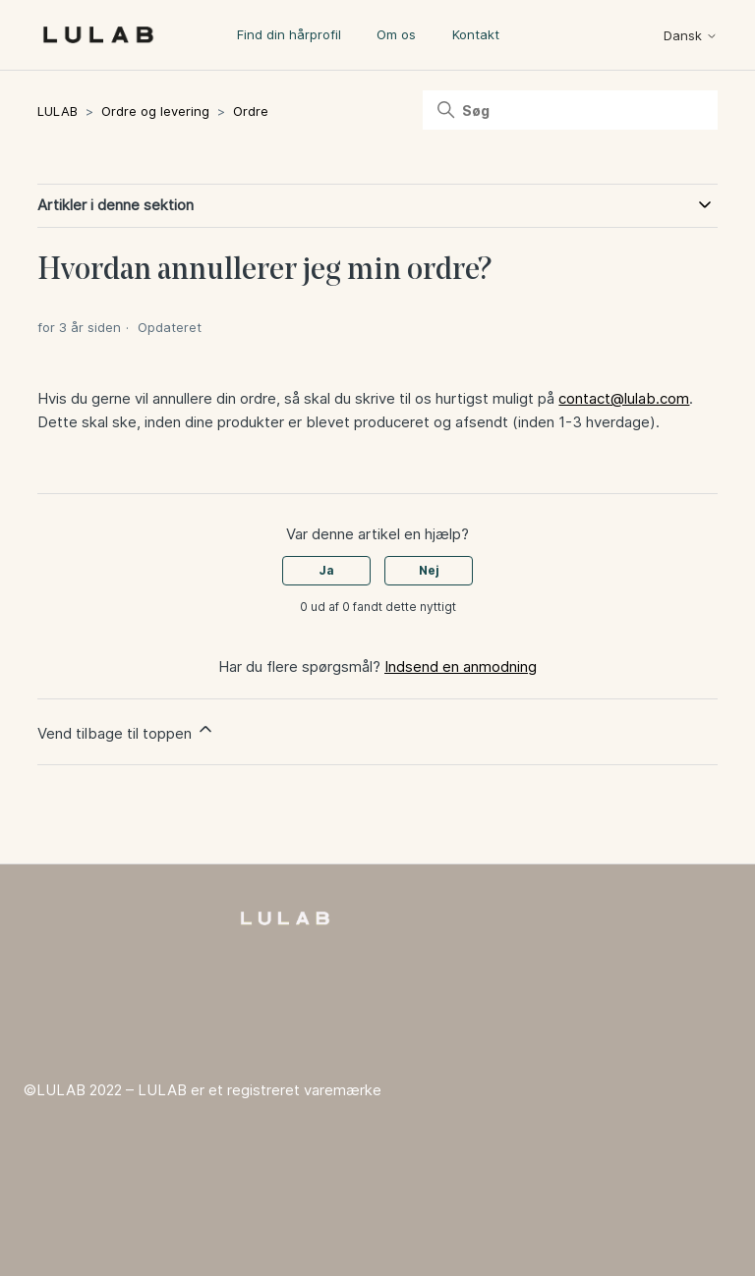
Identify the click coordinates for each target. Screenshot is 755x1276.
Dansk (691, 35)
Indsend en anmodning (460, 666)
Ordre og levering (155, 111)
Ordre (250, 111)
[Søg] (570, 110)
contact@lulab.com (623, 398)
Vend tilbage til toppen (126, 731)
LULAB (57, 111)
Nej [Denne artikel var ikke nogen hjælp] (429, 570)
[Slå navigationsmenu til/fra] (612, 39)
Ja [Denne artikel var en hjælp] (326, 570)
